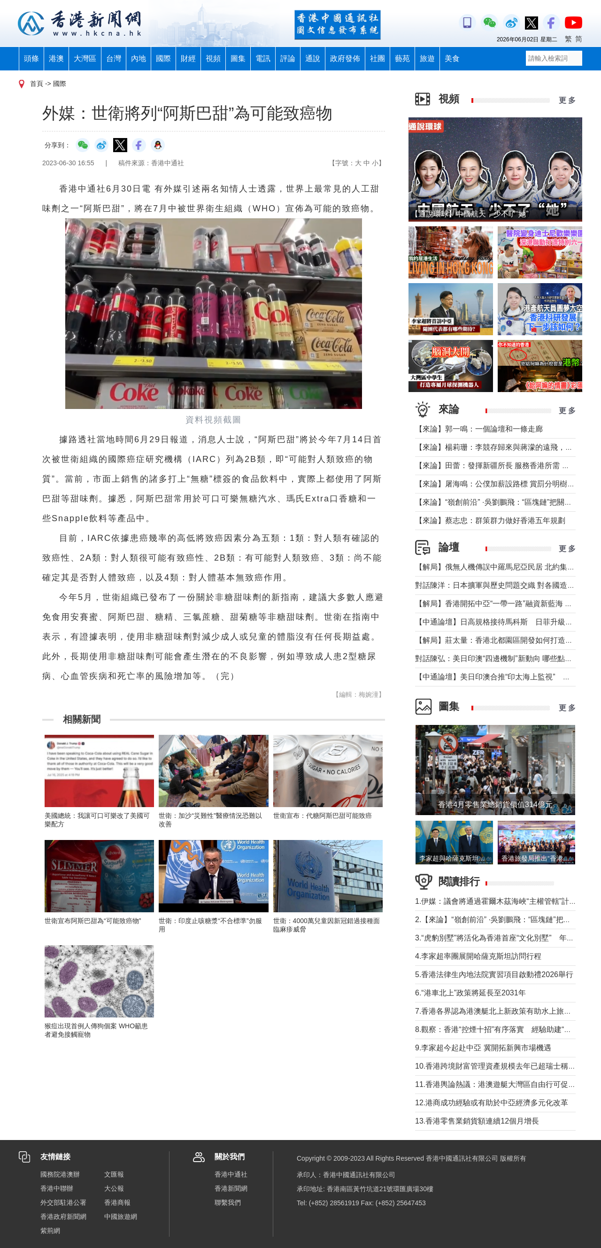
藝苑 (402, 58)
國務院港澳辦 (60, 1174)
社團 (377, 58)
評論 (287, 58)
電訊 (262, 58)
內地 (138, 58)
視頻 (213, 58)
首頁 (36, 83)
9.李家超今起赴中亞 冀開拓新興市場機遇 (483, 1048)
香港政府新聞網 (63, 1216)
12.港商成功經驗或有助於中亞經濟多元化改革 (491, 1103)
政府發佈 (345, 58)
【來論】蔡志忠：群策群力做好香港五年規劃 (490, 520)
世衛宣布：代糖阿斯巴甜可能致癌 (322, 815)
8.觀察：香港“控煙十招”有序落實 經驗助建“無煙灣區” (506, 1029)
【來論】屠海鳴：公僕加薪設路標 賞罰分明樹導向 (498, 484)
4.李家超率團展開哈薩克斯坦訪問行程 (478, 956)
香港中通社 (231, 1174)
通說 (312, 58)
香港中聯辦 (56, 1188)
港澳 (56, 58)
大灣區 (85, 58)
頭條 (31, 58)
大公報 (114, 1188)
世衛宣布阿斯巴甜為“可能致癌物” (93, 920)
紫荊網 (50, 1230)
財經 (188, 58)
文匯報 (114, 1174)
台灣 (113, 58)
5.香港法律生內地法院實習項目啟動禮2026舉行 (494, 974)
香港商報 (117, 1202)
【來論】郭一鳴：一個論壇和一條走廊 (479, 429)
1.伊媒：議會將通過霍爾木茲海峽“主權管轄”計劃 (496, 901)
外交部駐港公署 (63, 1202)
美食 (452, 58)
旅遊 (427, 58)
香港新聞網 (231, 1188)
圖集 (238, 58)
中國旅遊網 (120, 1216)
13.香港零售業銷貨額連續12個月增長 (477, 1121)
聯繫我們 (228, 1202)
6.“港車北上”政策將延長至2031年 (470, 993)
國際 (163, 58)
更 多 (567, 100)
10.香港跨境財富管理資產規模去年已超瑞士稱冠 (495, 1066)
